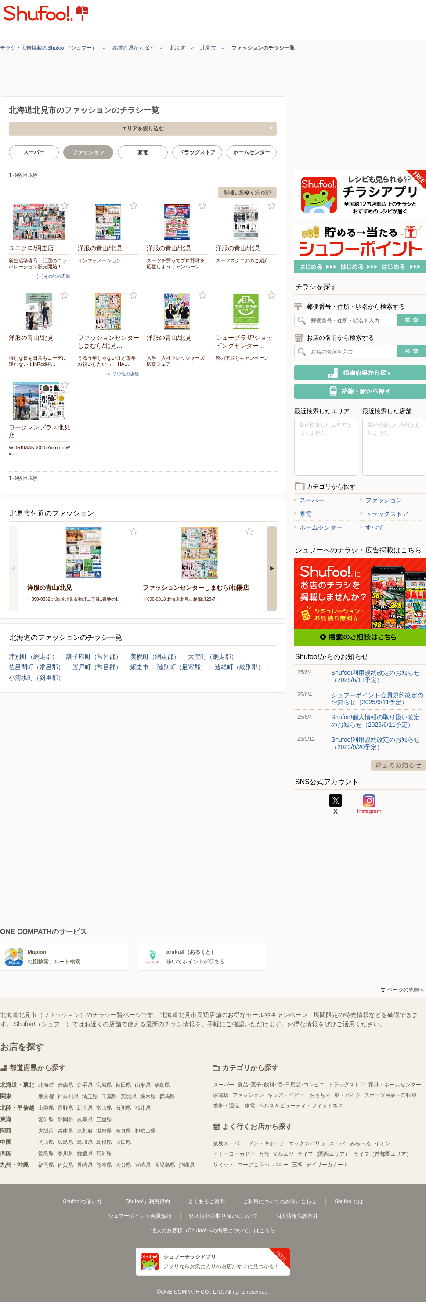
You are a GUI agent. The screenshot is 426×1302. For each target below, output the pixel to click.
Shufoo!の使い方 (82, 1201)
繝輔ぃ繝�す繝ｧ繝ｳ (247, 192)
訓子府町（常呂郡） (94, 656)
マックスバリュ (307, 1143)
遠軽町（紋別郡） (239, 667)
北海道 (177, 48)
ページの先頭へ (402, 990)
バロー (281, 1164)
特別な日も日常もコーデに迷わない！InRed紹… (38, 361)
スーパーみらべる (350, 1143)
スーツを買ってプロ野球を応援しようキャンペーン (176, 263)
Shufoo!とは (349, 1201)
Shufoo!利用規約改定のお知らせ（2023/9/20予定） (375, 743)
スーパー (33, 152)
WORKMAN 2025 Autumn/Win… (39, 450)
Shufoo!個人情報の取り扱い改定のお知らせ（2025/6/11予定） (375, 721)
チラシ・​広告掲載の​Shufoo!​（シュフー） (48, 48)
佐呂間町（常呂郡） (36, 667)
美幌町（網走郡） (155, 656)
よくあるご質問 (206, 1201)
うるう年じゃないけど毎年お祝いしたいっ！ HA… (107, 361)
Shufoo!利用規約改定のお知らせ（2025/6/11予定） (375, 676)
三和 (297, 1164)
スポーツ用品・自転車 (390, 1095)
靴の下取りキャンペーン (242, 358)
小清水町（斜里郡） (36, 677)
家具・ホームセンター (394, 1085)
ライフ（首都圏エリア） (383, 1154)
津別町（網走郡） (33, 656)
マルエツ (283, 1154)
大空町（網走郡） (212, 656)
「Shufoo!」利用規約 (145, 1201)
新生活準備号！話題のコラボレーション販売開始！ (38, 263)
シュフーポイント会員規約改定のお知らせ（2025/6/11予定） (377, 699)
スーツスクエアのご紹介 (242, 260)
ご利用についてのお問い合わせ (280, 1201)
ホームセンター (251, 152)
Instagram (369, 804)
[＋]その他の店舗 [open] (53, 276)
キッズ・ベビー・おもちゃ (299, 1095)
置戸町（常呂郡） (97, 667)
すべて (372, 527)
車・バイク (347, 1095)
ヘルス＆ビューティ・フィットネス (301, 1106)
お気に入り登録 (64, 205)
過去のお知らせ (398, 765)
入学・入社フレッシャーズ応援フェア (176, 361)
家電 (142, 152)
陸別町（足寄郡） (181, 667)
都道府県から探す (133, 48)
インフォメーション (99, 260)
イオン (382, 1143)
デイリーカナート (327, 1164)
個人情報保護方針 (297, 1216)
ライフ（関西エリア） (323, 1154)
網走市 (139, 667)
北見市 (208, 48)
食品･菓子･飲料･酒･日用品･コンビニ (281, 1085)
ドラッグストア (197, 152)
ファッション (381, 500)
